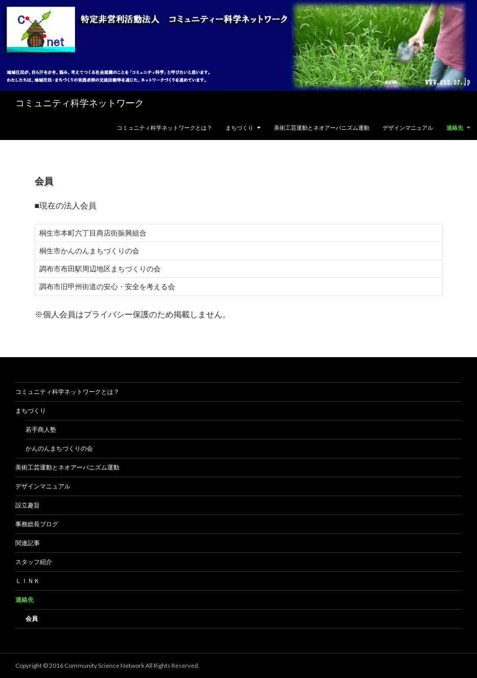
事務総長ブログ (36, 524)
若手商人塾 (41, 429)
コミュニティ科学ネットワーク (79, 103)
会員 (32, 618)
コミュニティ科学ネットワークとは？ (164, 127)
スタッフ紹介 (33, 562)
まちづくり (239, 127)
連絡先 (454, 127)
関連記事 (27, 543)
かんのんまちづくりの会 (59, 448)
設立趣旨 (27, 505)
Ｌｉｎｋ (27, 581)
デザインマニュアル (408, 127)
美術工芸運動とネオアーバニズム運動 (321, 127)
